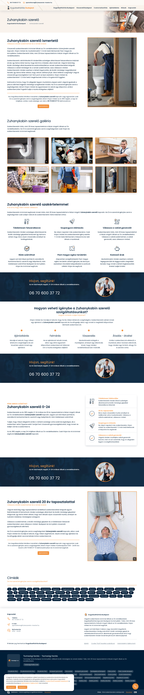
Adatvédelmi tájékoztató (126, 643)
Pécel (10, 592)
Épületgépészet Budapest (98, 671)
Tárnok (33, 596)
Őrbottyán (128, 596)
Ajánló (86, 643)
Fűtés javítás (111, 671)
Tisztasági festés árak (31, 664)
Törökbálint (49, 592)
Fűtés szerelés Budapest (125, 671)
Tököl (26, 596)
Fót (15, 592)
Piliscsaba (104, 596)
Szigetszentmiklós (67, 589)
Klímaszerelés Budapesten (92, 677)
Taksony (26, 599)
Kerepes (10, 596)
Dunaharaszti (46, 589)
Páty (64, 599)
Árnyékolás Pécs (13, 671)
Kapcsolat (132, 8)
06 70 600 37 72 (17, 619)
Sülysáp (112, 596)
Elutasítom (22, 687)
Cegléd (36, 589)
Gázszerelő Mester (100, 674)
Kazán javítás (112, 674)
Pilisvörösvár (60, 592)
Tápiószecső (72, 599)
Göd (77, 589)
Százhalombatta (121, 589)
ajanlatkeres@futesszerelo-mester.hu (25, 625)
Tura (19, 599)
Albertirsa (75, 592)
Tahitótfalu (56, 599)
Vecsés (100, 589)
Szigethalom (109, 589)
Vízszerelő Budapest (84, 8)
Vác (14, 589)
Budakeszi (40, 592)
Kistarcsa (91, 592)
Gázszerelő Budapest (86, 674)
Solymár (124, 592)
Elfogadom (11, 687)
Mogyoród (11, 599)
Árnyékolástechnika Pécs (28, 671)
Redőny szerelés (117, 681)
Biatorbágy (100, 592)
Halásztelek (41, 596)
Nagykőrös (56, 589)
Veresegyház (23, 592)
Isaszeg (116, 592)
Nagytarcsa (35, 599)
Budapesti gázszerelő (56, 671)
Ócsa (56, 596)
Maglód (83, 592)
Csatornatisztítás (100, 8)
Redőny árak (82, 681)
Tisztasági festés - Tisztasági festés (40, 656)
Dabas (132, 589)
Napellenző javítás (108, 677)
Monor (109, 592)
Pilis (131, 592)
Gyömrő (92, 589)
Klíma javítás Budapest (75, 677)
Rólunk (123, 8)
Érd (9, 589)
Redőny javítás (93, 681)
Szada (81, 599)
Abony (32, 592)
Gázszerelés (68, 671)
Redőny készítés (105, 681)
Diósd (49, 596)
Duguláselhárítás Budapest (64, 8)
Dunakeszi (22, 589)
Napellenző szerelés (122, 677)
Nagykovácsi (46, 599)
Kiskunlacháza (65, 596)
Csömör (84, 596)
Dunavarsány (94, 596)
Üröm (120, 596)
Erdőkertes (89, 599)
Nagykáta (76, 596)
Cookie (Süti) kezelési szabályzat (103, 643)
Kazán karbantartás (125, 674)
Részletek (48, 692)
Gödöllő (84, 589)
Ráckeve (18, 596)
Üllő (68, 592)
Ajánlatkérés (114, 8)
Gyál (29, 589)
